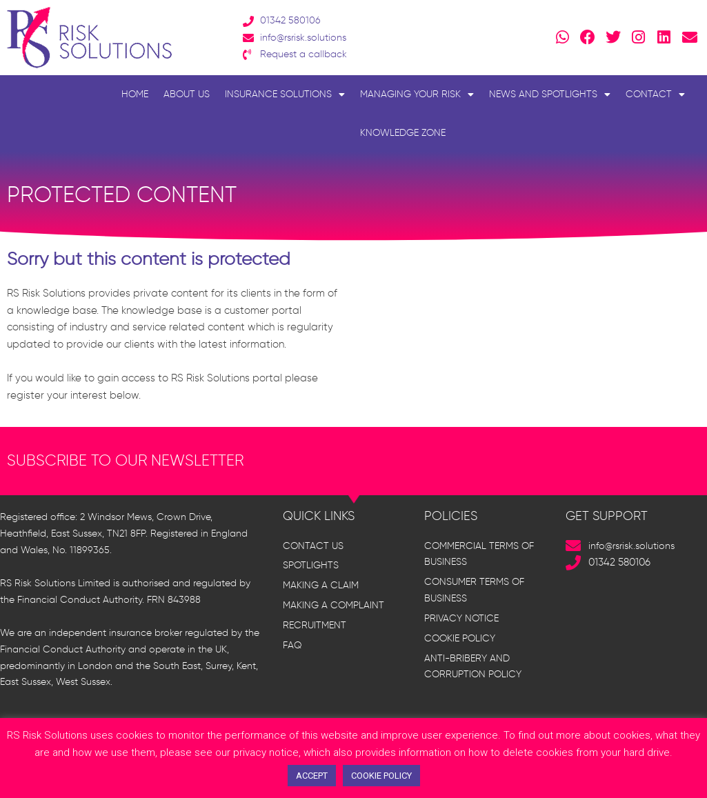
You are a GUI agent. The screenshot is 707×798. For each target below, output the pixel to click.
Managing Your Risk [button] (417, 94)
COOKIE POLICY (381, 775)
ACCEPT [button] (312, 775)
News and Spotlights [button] (549, 94)
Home (134, 94)
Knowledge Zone (403, 133)
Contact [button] (655, 94)
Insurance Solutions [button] (285, 94)
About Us (186, 94)
